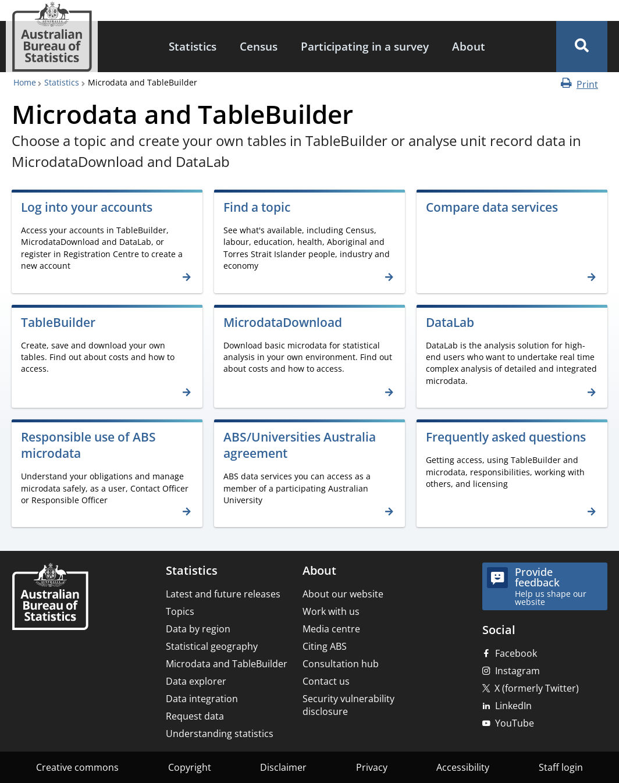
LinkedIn (513, 705)
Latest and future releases (223, 594)
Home (24, 82)
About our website (343, 594)
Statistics (192, 46)
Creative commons (77, 767)
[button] (581, 46)
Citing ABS (325, 646)
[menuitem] (192, 47)
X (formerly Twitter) (537, 688)
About (468, 46)
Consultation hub (341, 663)
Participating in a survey (365, 46)
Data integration (202, 698)
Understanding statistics (219, 733)
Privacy (371, 767)
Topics (180, 611)
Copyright (189, 767)
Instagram (517, 670)
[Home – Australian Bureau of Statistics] (50, 598)
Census (259, 46)
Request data (195, 716)
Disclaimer (283, 767)
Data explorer (196, 681)
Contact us (326, 681)
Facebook (516, 653)
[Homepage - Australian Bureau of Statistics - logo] (52, 37)
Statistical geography (212, 646)
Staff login (561, 767)
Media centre (331, 628)
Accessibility (462, 767)
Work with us (331, 611)
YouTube (514, 723)
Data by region (198, 628)
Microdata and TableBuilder (226, 663)
